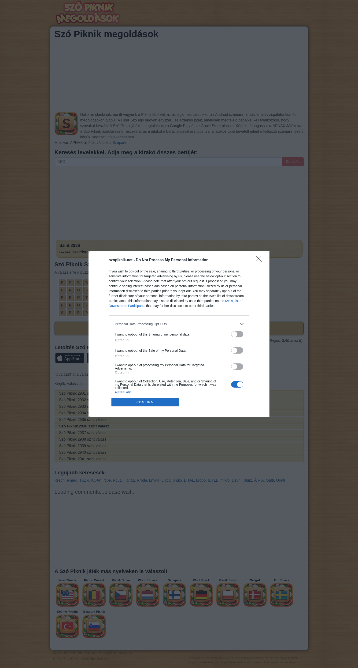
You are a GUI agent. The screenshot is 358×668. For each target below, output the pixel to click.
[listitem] (179, 323)
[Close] (260, 260)
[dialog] (179, 334)
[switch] (237, 334)
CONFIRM (145, 402)
